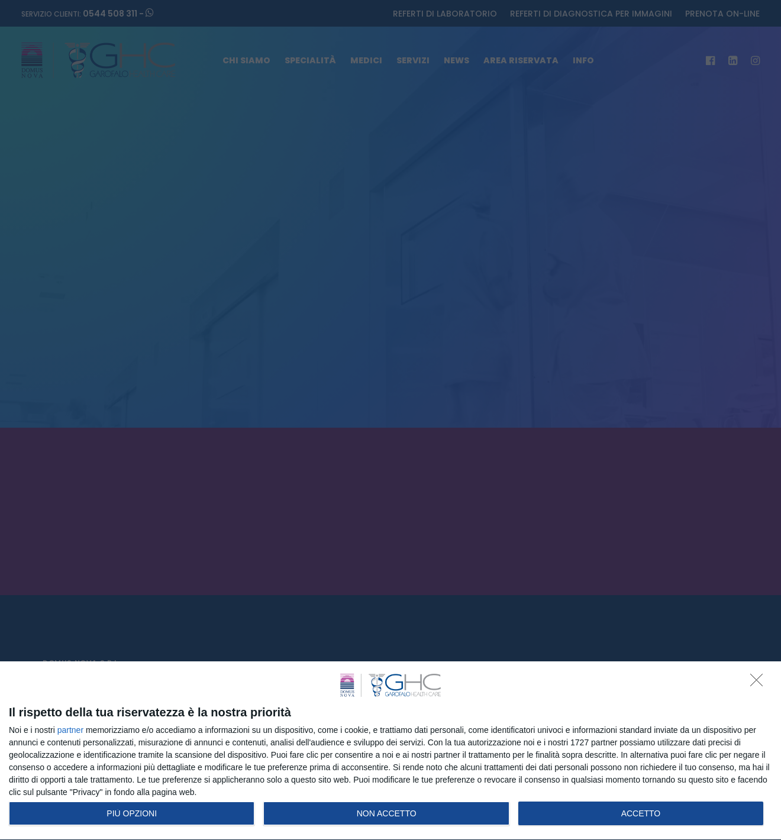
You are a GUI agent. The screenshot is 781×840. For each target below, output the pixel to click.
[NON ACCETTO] (759, 683)
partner (70, 730)
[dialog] (390, 751)
